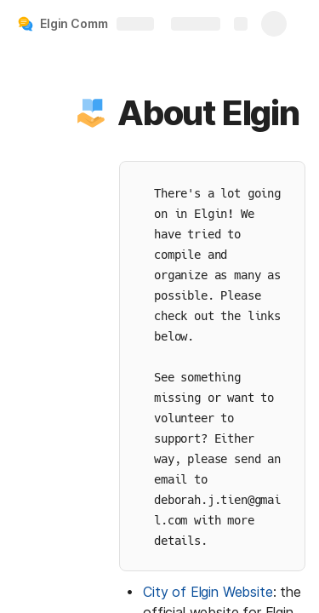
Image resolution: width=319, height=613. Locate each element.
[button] (91, 113)
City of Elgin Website (208, 591)
